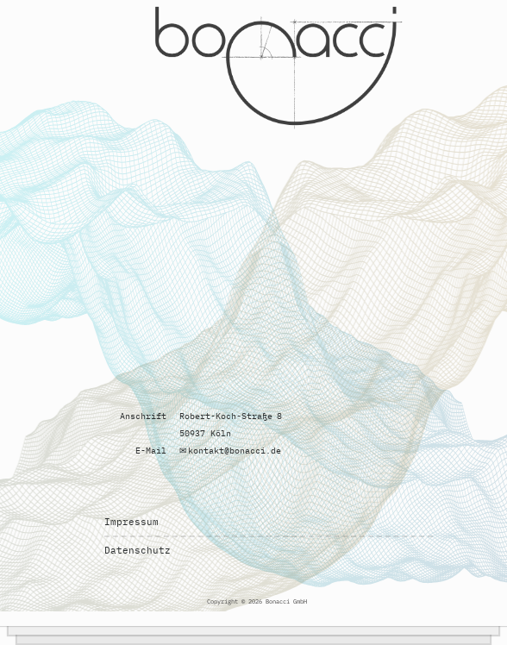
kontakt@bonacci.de (234, 450)
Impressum (131, 522)
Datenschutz (137, 550)
